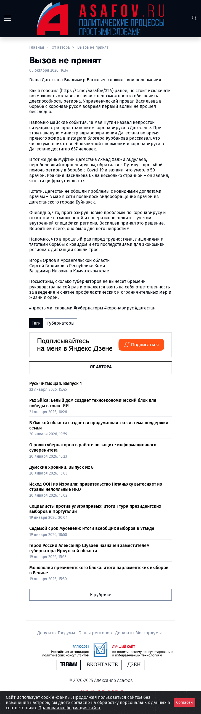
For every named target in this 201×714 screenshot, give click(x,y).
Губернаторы (61, 323)
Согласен (184, 702)
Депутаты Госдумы (56, 632)
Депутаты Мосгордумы (138, 632)
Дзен (134, 664)
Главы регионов (95, 632)
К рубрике (100, 594)
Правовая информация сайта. (69, 707)
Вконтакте (102, 664)
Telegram (68, 664)
